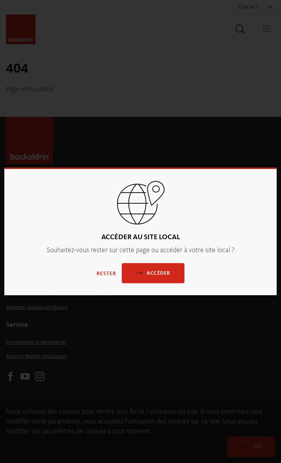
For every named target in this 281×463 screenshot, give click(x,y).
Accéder (153, 273)
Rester (106, 273)
